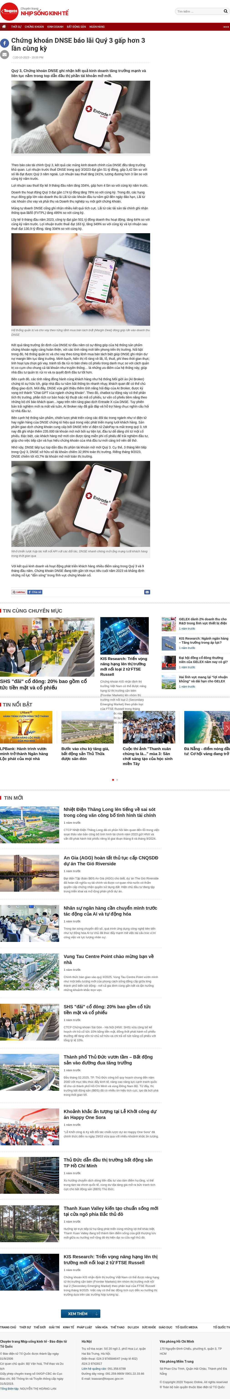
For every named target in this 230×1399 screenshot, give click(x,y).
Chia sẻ (36, 592)
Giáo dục (165, 1327)
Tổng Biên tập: (9, 1388)
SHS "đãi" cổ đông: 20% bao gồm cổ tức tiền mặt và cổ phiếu (43, 684)
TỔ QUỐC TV (221, 1327)
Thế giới (40, 1327)
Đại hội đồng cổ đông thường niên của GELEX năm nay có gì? (203, 660)
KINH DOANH (55, 26)
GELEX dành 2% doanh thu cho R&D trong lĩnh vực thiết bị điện (203, 621)
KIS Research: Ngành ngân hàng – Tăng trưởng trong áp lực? (203, 640)
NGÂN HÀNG (97, 26)
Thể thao (117, 1327)
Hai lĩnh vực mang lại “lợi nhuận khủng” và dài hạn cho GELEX (203, 679)
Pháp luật (84, 1327)
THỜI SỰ (16, 26)
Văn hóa (101, 1327)
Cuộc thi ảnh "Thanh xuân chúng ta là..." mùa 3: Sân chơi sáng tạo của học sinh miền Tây (148, 756)
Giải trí (54, 1327)
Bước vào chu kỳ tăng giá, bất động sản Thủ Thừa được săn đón (85, 754)
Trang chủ (8, 1327)
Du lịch (133, 1327)
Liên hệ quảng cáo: (94, 1368)
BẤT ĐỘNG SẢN (76, 26)
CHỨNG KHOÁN (34, 26)
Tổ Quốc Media (186, 1327)
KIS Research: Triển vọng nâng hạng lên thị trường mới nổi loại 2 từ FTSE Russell (123, 667)
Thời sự (25, 1327)
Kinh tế (68, 1327)
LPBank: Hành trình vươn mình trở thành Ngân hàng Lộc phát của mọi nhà (24, 754)
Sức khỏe (149, 1327)
